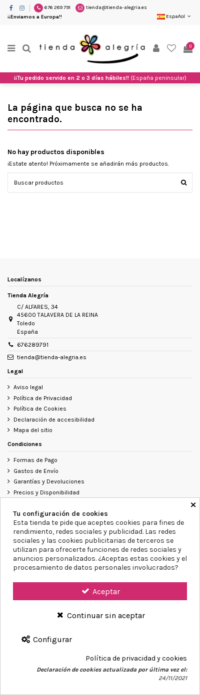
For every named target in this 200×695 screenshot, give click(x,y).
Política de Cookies (40, 408)
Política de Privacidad (43, 398)
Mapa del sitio (33, 430)
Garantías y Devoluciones (49, 481)
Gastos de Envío (36, 470)
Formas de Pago (36, 460)
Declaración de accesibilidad (54, 419)
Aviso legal (28, 387)
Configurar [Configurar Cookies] (46, 639)
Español (174, 16)
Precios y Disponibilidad (47, 492)
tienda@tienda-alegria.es (116, 7)
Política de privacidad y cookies (136, 659)
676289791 (32, 344)
